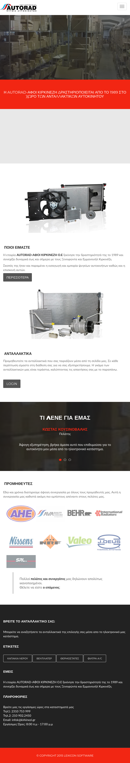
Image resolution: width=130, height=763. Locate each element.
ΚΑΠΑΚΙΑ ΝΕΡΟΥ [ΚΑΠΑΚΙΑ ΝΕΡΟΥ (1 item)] (17, 658)
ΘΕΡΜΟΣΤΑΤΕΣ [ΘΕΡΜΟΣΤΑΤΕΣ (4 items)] (69, 658)
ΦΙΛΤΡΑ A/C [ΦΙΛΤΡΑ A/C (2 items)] (95, 658)
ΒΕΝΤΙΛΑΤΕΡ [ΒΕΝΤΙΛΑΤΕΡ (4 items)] (44, 658)
